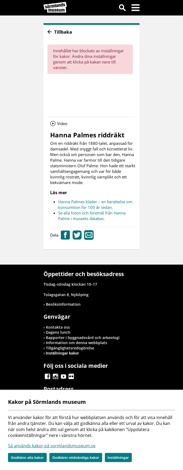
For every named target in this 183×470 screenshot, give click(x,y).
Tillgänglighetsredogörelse (70, 347)
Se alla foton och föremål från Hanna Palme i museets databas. (92, 215)
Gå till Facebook (47, 376)
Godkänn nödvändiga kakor (75, 458)
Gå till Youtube (63, 376)
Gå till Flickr (71, 376)
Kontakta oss (58, 327)
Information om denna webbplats (76, 342)
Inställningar (118, 458)
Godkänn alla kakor (27, 458)
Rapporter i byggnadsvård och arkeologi (83, 337)
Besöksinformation (63, 304)
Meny (135, 8)
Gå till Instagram (55, 376)
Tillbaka (63, 32)
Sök (122, 8)
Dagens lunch (58, 332)
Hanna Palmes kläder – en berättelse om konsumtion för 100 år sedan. (95, 204)
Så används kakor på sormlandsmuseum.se (52, 446)
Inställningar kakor (62, 353)
